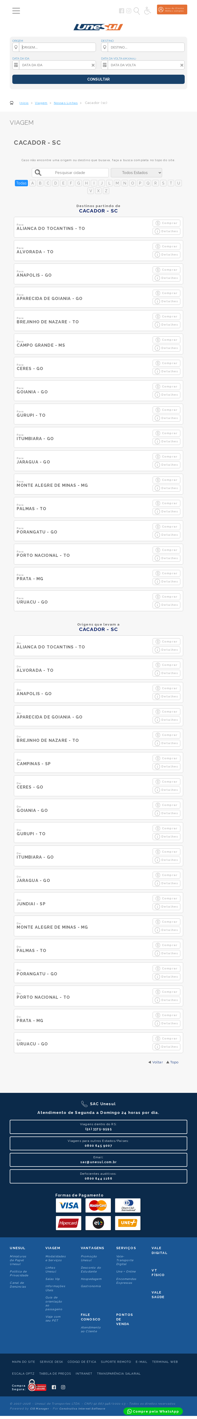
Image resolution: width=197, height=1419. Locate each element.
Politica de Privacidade (19, 1273)
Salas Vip (52, 1279)
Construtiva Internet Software (82, 1408)
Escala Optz (23, 1373)
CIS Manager (39, 1408)
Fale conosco (91, 1317)
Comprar (166, 223)
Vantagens (92, 1248)
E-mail (141, 1362)
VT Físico (158, 1272)
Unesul (17, 1248)
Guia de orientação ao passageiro (54, 1303)
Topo (174, 1062)
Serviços (126, 1248)
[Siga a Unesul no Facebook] (121, 12)
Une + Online (126, 1271)
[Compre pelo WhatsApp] (153, 1411)
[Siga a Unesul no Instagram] (128, 12)
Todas (21, 183)
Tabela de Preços (55, 1373)
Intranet (84, 1373)
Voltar (157, 1062)
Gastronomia (91, 1286)
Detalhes (166, 231)
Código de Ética (82, 1362)
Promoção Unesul (89, 1258)
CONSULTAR (98, 79)
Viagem (52, 1248)
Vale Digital (159, 1250)
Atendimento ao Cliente (91, 1329)
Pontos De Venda (124, 1319)
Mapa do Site (23, 1362)
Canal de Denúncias (18, 1284)
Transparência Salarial (119, 1373)
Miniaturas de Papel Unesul (18, 1260)
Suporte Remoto (116, 1362)
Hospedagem (91, 1279)
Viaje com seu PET (53, 1318)
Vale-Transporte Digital (124, 1260)
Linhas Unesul (50, 1269)
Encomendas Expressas (126, 1281)
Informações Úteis (55, 1288)
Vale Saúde (158, 1294)
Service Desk (51, 1362)
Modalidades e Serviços (55, 1258)
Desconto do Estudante (91, 1269)
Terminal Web (165, 1362)
